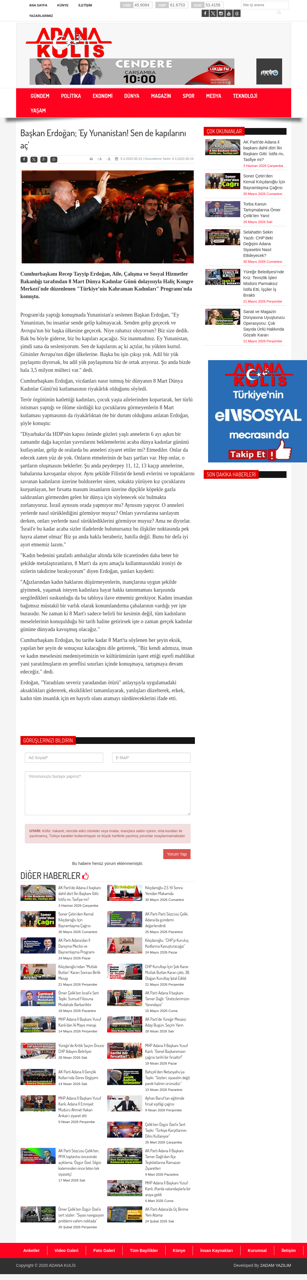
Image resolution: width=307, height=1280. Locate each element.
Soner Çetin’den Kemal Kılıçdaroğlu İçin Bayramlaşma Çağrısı (76, 919)
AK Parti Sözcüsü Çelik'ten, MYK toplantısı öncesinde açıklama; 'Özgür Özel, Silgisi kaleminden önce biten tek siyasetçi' (80, 1162)
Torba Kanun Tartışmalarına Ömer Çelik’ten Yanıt (262, 187)
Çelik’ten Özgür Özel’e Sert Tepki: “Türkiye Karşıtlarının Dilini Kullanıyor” (166, 1130)
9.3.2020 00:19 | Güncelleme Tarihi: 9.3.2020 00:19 (154, 158)
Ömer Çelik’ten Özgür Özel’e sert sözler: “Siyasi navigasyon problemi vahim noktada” (81, 1215)
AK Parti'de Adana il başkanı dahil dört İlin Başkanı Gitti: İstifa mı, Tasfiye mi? (80, 893)
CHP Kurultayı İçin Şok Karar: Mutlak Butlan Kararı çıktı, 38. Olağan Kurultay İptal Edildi (167, 972)
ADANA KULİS (62, 1265)
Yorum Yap (177, 854)
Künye (63, 5)
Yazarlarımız (41, 16)
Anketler (31, 1250)
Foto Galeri (104, 1250)
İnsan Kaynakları (216, 1250)
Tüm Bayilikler (144, 1250)
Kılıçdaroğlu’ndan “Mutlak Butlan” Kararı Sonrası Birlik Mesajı (80, 972)
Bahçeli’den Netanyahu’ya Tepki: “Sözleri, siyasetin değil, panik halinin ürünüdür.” (167, 1077)
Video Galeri (66, 1250)
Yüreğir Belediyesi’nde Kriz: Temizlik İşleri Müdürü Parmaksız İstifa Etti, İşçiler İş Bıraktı (263, 249)
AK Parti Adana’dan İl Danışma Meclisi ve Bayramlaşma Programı (77, 946)
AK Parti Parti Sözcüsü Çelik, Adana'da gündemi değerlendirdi (166, 919)
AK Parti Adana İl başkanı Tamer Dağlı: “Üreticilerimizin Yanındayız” (167, 998)
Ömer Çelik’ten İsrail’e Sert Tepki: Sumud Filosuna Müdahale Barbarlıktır (79, 998)
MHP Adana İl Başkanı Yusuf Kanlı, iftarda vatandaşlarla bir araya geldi (168, 1188)
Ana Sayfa (38, 5)
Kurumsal (257, 1250)
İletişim (85, 5)
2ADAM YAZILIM (275, 1265)
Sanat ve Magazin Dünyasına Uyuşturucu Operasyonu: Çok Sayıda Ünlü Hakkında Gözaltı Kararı (264, 289)
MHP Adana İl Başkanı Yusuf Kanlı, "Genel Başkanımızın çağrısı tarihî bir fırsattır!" (166, 1051)
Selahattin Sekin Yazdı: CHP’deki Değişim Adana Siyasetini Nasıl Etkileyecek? (258, 209)
